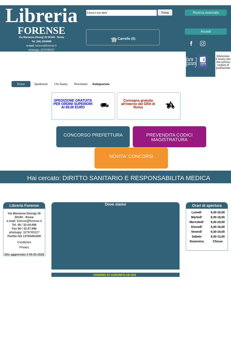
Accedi (206, 31)
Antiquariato (100, 84)
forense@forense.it (46, 45)
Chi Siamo (61, 84)
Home (21, 84)
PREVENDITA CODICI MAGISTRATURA (169, 137)
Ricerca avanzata (206, 12)
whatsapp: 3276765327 (41, 49)
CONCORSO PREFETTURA (93, 135)
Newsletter (81, 84)
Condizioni (24, 242)
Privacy (24, 247)
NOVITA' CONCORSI (131, 156)
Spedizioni (41, 84)
